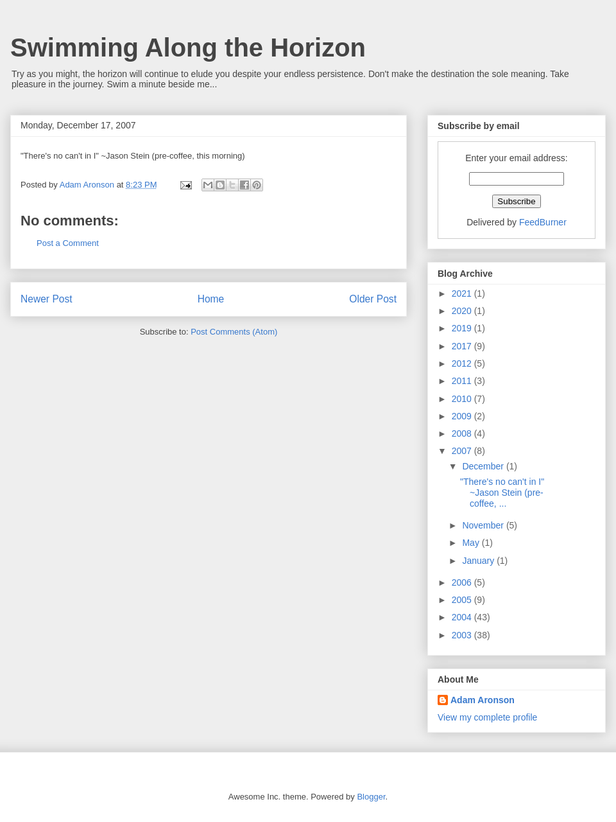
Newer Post (47, 298)
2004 (463, 617)
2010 (463, 399)
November (484, 525)
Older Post (373, 298)
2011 (463, 381)
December (484, 466)
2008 (463, 433)
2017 (463, 346)
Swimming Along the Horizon (188, 47)
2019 (463, 328)
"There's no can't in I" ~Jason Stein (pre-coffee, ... (502, 493)
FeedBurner (543, 222)
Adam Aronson (482, 700)
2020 (463, 311)
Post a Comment (68, 243)
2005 (463, 600)
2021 (463, 293)
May (471, 543)
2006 (463, 582)
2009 (463, 416)
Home (211, 298)
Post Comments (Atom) (234, 332)
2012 (463, 363)
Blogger (371, 796)
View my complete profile (487, 717)
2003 (463, 635)
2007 (463, 451)
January (479, 560)
